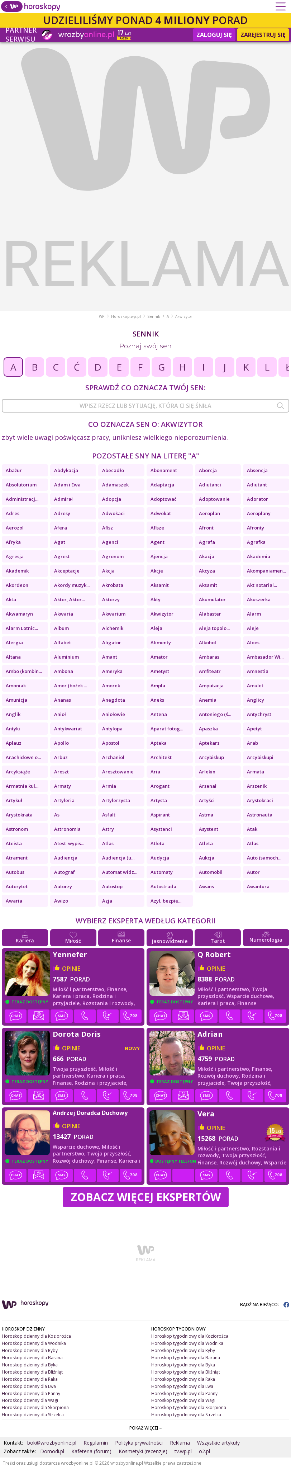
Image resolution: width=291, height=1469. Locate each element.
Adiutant (257, 484)
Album (61, 628)
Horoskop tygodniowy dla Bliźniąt (185, 1372)
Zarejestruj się (263, 35)
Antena (159, 714)
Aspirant (160, 814)
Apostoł (110, 743)
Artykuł (14, 800)
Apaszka (208, 728)
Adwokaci (113, 513)
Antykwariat (68, 728)
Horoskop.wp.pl (126, 316)
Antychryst (259, 714)
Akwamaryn (19, 614)
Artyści (207, 800)
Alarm (254, 614)
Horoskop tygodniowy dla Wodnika (187, 1343)
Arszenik (257, 786)
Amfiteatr (210, 671)
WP (102, 316)
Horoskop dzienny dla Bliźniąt (32, 1372)
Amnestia (257, 671)
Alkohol (207, 642)
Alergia (14, 642)
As (56, 814)
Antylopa (112, 728)
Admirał (63, 499)
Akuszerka (259, 599)
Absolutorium (21, 484)
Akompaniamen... (266, 571)
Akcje (157, 571)
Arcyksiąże (18, 771)
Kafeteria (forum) (91, 1451)
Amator (159, 657)
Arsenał (207, 786)
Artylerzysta (116, 800)
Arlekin (207, 771)
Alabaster (210, 614)
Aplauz (14, 743)
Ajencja (159, 556)
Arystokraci (260, 800)
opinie (71, 969)
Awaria (14, 901)
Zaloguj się (214, 35)
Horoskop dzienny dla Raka (30, 1379)
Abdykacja (66, 470)
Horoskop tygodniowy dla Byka (183, 1365)
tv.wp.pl (183, 1451)
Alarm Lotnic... (22, 628)
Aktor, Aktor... (69, 599)
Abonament (164, 470)
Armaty (62, 786)
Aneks (157, 700)
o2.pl (204, 1451)
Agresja (15, 556)
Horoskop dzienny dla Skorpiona (35, 1407)
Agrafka (256, 542)
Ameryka (112, 671)
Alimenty (161, 642)
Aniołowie (113, 714)
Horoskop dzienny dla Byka (30, 1365)
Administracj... (22, 499)
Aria (155, 771)
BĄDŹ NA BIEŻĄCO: (264, 1304)
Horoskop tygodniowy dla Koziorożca (189, 1336)
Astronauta (259, 814)
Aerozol (16, 527)
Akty (156, 599)
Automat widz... (119, 872)
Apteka (159, 743)
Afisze (157, 527)
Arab (252, 743)
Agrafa (207, 542)
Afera (60, 527)
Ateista (14, 843)
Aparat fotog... (167, 728)
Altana (13, 657)
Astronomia (67, 829)
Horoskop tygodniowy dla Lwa (182, 1386)
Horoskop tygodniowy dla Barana (185, 1358)
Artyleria (64, 800)
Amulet (255, 685)
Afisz (107, 527)
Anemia (207, 700)
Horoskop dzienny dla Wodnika (34, 1343)
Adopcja (111, 499)
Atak (252, 829)
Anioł (60, 714)
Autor (253, 872)
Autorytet (17, 886)
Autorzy (63, 886)
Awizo (61, 901)
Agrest (62, 556)
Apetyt (254, 728)
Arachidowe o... (23, 757)
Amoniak (16, 685)
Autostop (112, 886)
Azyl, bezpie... (166, 901)
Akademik (17, 571)
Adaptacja (162, 484)
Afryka (13, 542)
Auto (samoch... (264, 857)
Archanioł (113, 757)
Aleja (156, 628)
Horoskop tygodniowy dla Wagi (183, 1400)
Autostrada (163, 886)
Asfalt (108, 814)
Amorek (111, 685)
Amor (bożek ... (70, 685)
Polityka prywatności (139, 1442)
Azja (107, 901)
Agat (59, 542)
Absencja (257, 470)
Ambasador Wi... (265, 657)
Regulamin (96, 1442)
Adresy (62, 513)
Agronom (113, 556)
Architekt (161, 757)
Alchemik (112, 628)
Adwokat (161, 513)
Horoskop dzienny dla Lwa (29, 1386)
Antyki (13, 728)
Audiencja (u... (118, 857)
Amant (109, 657)
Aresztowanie (118, 771)
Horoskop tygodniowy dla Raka (183, 1379)
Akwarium (113, 614)
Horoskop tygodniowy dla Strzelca (186, 1415)
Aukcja (206, 857)
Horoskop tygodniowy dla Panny (184, 1393)
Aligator (111, 642)
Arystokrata (19, 814)
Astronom (17, 829)
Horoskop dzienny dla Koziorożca (36, 1336)
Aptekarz (209, 743)
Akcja (108, 571)
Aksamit (160, 585)
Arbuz (61, 757)
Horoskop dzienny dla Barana (32, 1358)
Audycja (160, 857)
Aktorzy (111, 599)
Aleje (253, 628)
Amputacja (211, 685)
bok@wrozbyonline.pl (51, 1442)
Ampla (158, 685)
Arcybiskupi (260, 757)
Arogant (160, 786)
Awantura (258, 886)
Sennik (153, 316)
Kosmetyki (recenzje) (143, 1451)
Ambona (63, 671)
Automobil (211, 872)
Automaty (162, 872)
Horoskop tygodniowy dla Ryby (183, 1350)
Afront (206, 527)
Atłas (252, 843)
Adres (12, 513)
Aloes (253, 642)
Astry (108, 829)
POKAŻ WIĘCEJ (145, 1428)
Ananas (62, 700)
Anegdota (113, 700)
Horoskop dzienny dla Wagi (30, 1400)
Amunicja (16, 700)
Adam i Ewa (67, 484)
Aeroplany (259, 513)
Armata (255, 771)
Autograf (64, 872)
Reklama (180, 1442)
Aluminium (66, 657)
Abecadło (113, 470)
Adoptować (163, 499)
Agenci (110, 542)
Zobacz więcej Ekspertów (146, 1197)
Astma (206, 814)
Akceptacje (67, 571)
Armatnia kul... (22, 786)
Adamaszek (115, 484)
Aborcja (208, 470)
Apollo (61, 743)
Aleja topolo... (214, 628)
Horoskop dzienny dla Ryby (30, 1350)
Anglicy (255, 700)
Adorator (257, 499)
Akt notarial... (262, 585)
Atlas (108, 843)
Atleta (157, 843)
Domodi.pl (52, 1451)
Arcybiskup (211, 757)
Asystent (208, 829)
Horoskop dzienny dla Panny (31, 1393)
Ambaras (209, 657)
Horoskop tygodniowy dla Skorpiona (188, 1407)
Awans (206, 886)
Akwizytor (162, 614)
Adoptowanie (214, 499)
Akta (11, 599)
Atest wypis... (69, 843)
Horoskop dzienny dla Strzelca (33, 1415)
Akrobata (112, 585)
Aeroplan (209, 513)
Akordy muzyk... (72, 585)
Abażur (14, 470)
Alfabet (62, 642)
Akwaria (63, 614)
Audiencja (65, 857)
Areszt (61, 771)
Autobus (15, 872)
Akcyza (207, 571)
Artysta (159, 800)
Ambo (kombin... (24, 671)
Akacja (206, 556)
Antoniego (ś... (215, 714)
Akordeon (17, 585)
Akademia (258, 556)
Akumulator (212, 599)
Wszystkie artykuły (218, 1442)
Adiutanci (210, 484)
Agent (157, 542)
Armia (109, 786)
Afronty (255, 527)
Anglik (13, 714)
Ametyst (160, 671)
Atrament (17, 857)
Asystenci (161, 829)
